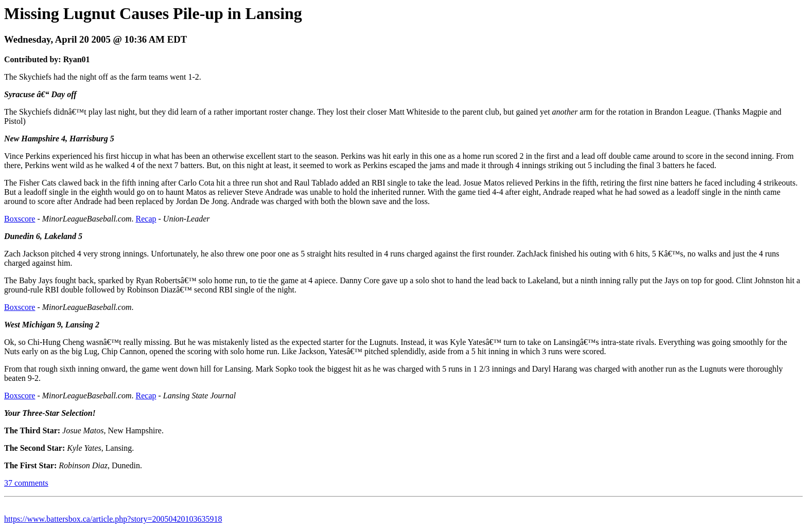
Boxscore (19, 218)
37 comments (26, 483)
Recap (146, 218)
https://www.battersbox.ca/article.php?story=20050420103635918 (113, 519)
